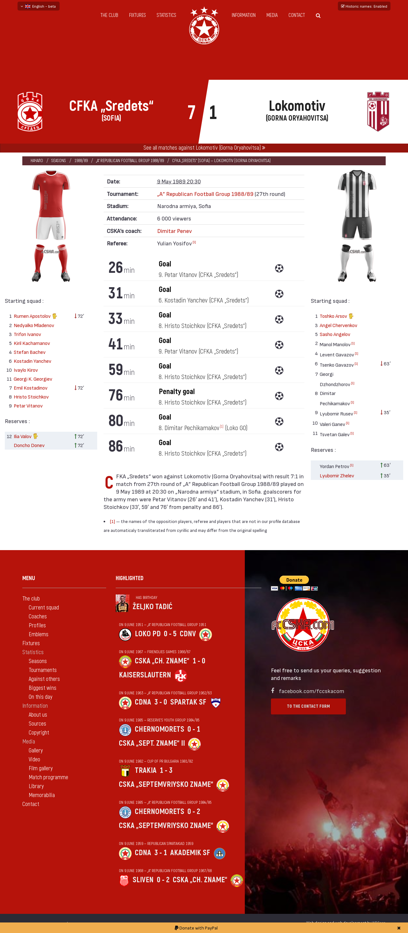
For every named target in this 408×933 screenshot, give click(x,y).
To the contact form (308, 706)
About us (38, 715)
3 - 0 (160, 702)
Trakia (146, 770)
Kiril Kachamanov (32, 343)
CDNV (188, 633)
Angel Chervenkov (338, 325)
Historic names (364, 6)
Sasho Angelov (335, 334)
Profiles (37, 625)
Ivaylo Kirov (26, 370)
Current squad (44, 607)
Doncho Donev (29, 445)
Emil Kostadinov (30, 387)
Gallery (36, 750)
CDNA (143, 702)
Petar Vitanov (28, 405)
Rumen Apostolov (35, 317)
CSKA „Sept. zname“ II (152, 743)
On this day (40, 697)
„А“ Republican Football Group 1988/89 (130, 160)
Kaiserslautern (145, 675)
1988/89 (81, 160)
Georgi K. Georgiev (33, 379)
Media (272, 15)
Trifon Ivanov (27, 334)
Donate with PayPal (196, 927)
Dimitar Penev (174, 230)
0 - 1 (193, 729)
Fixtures (137, 15)
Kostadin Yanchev (32, 361)
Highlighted (129, 578)
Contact (296, 15)
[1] (194, 242)
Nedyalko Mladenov (34, 325)
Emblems (38, 634)
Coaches (38, 616)
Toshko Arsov (337, 317)
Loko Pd (148, 633)
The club (109, 15)
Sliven (143, 879)
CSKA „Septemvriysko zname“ (166, 784)
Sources (37, 724)
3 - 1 (160, 852)
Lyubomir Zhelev (337, 475)
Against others (44, 679)
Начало (37, 160)
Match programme (48, 777)
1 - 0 (199, 661)
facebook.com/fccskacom (311, 690)
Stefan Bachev (30, 352)
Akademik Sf (190, 852)
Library (36, 786)
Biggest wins (42, 688)
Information (244, 15)
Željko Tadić (152, 606)
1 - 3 (166, 770)
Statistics (166, 15)
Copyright (39, 732)
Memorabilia (42, 795)
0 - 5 (170, 633)
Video (34, 759)
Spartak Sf (188, 702)
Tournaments (43, 670)
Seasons (58, 160)
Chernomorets (159, 729)
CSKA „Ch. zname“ (162, 661)
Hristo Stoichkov (31, 396)
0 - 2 (193, 811)
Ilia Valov (26, 437)
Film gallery (41, 768)
